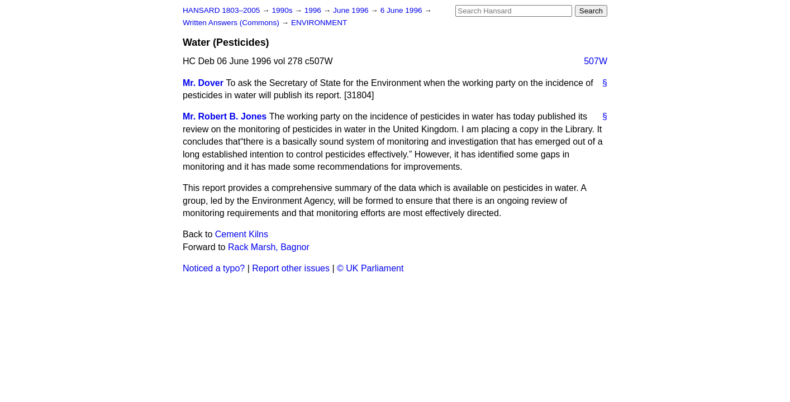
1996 (313, 10)
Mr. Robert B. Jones (224, 116)
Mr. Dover (203, 83)
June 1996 (351, 10)
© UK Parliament (370, 268)
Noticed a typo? (214, 268)
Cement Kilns (241, 234)
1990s (283, 10)
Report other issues (291, 268)
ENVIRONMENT (319, 22)
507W (595, 61)
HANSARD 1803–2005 (221, 10)
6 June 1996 (402, 10)
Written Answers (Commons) (232, 22)
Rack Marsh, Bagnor (269, 247)
